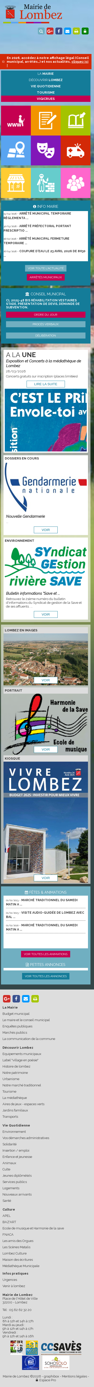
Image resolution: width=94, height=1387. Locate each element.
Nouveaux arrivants (17, 1194)
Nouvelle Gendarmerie (25, 516)
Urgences (10, 1280)
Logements (11, 1188)
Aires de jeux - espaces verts (23, 1104)
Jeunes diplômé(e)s (17, 1175)
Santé (7, 1201)
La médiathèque (15, 1098)
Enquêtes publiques (17, 1026)
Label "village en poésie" (20, 1060)
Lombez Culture (15, 1253)
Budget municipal (16, 1014)
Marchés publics (15, 1032)
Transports (10, 1116)
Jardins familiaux (15, 1110)
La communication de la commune (29, 1039)
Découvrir (46, 80)
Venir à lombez (14, 1286)
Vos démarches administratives (26, 1138)
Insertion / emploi (16, 1150)
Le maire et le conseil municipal (26, 1020)
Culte (6, 1169)
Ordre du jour (45, 314)
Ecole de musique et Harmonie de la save (33, 1228)
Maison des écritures (18, 1260)
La (46, 74)
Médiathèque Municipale (21, 1266)
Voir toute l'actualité (46, 268)
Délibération (45, 335)
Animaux (9, 1163)
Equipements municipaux (22, 1054)
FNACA (8, 1234)
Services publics (15, 1182)
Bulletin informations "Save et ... (33, 593)
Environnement (14, 1132)
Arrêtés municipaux (46, 277)
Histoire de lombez (16, 1066)
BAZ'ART (9, 1222)
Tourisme (9, 1091)
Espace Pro (46, 1380)
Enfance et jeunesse (17, 1157)
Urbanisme (11, 1079)
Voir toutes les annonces (46, 976)
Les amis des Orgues (18, 1241)
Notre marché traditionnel (22, 1085)
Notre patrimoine (15, 1073)
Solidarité (10, 1144)
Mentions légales (74, 1376)
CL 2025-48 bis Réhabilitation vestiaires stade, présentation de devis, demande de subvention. (43, 304)
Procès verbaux (46, 324)
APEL (7, 1216)
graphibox (51, 1376)
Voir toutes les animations (45, 954)
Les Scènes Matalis (16, 1247)
